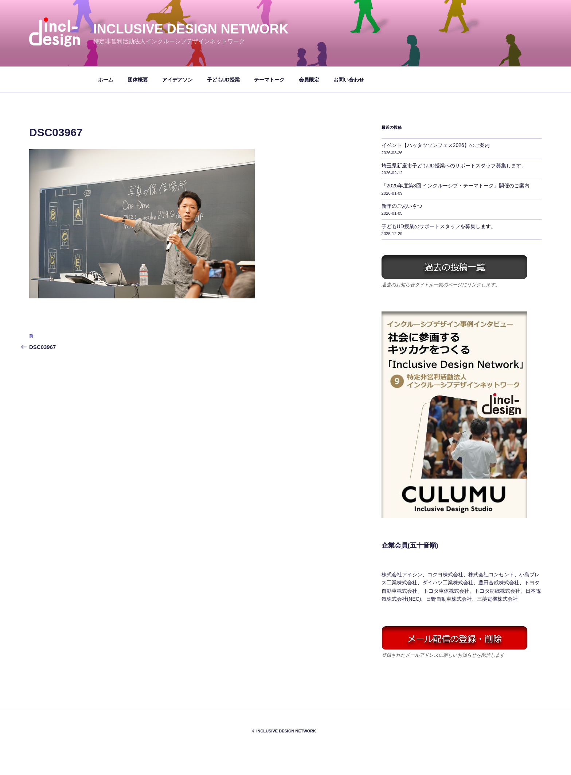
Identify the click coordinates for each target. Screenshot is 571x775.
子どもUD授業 (223, 80)
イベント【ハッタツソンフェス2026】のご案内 (436, 145)
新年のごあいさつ (402, 206)
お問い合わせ (348, 80)
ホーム (105, 80)
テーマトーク (269, 80)
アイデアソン (177, 80)
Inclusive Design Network (191, 28)
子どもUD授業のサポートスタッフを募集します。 (439, 226)
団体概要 (138, 80)
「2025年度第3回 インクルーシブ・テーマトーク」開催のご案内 (456, 185)
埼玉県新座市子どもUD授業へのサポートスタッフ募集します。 (454, 165)
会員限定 (309, 80)
